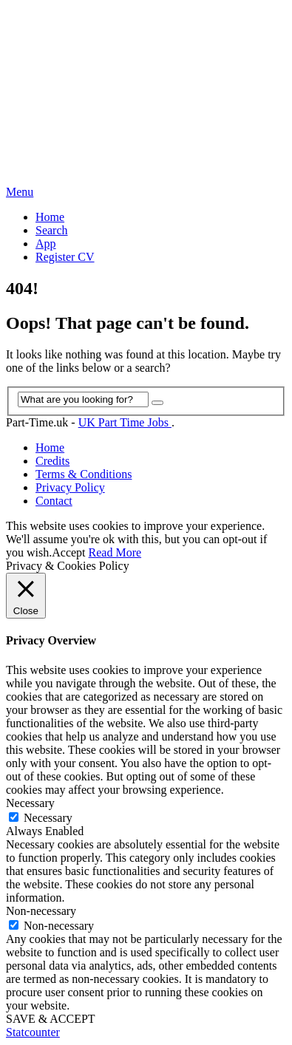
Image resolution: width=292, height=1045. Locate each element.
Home (49, 217)
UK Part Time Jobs (125, 422)
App (45, 243)
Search (51, 230)
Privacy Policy (70, 487)
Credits (52, 461)
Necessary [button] (30, 803)
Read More (115, 552)
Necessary (48, 817)
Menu (19, 191)
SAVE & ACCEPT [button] (50, 1018)
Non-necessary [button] (41, 911)
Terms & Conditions (83, 474)
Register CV (65, 257)
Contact (53, 500)
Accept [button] (68, 552)
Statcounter (33, 1032)
